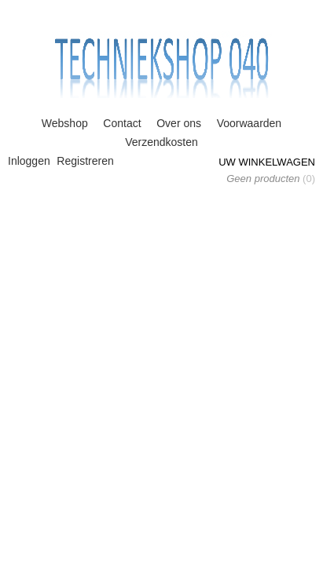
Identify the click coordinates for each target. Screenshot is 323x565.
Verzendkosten (161, 142)
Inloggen (29, 161)
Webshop (65, 123)
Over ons (178, 123)
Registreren (85, 161)
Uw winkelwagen (266, 162)
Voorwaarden (249, 123)
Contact (122, 123)
